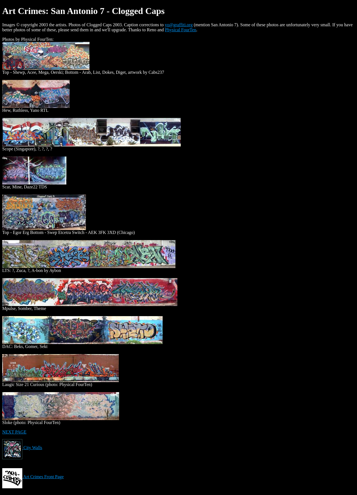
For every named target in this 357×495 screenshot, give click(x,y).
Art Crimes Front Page (33, 476)
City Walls (22, 447)
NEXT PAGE (14, 432)
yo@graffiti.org (179, 24)
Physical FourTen (180, 29)
